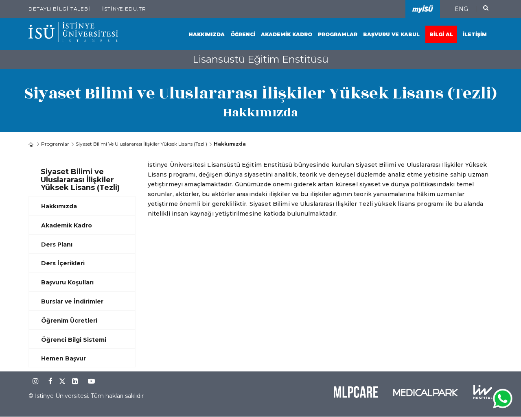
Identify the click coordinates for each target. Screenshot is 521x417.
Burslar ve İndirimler (72, 301)
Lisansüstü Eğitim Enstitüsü (260, 59)
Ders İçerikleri (63, 263)
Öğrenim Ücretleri (69, 320)
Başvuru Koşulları (67, 282)
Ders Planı (56, 244)
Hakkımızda (207, 34)
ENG (461, 9)
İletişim (475, 34)
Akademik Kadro (286, 34)
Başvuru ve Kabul (391, 34)
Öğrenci (242, 34)
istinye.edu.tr (124, 9)
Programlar (337, 34)
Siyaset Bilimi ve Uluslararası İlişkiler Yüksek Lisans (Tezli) (141, 144)
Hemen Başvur (63, 358)
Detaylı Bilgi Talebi (59, 9)
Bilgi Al (441, 34)
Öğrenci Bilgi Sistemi (73, 339)
